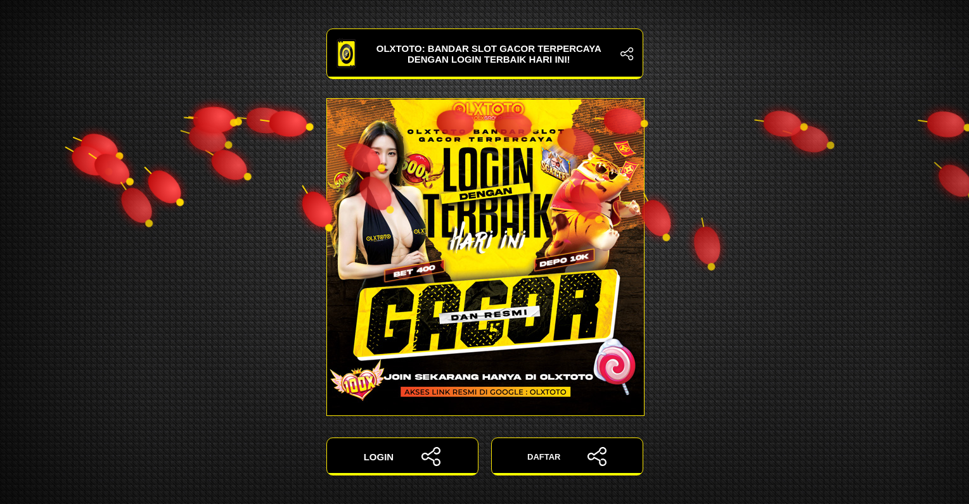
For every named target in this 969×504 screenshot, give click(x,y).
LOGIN (402, 456)
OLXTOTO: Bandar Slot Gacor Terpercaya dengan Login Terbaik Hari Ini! (485, 54)
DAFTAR (566, 456)
